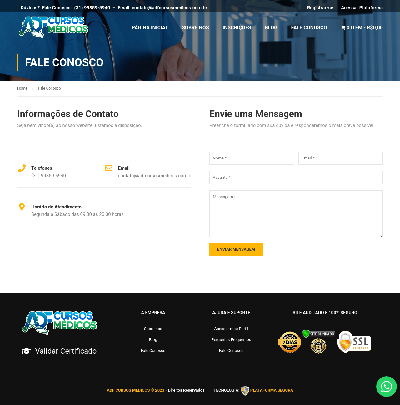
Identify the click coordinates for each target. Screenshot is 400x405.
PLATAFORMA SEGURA (271, 390)
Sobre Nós (195, 28)
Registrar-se (320, 8)
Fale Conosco (309, 28)
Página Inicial (150, 28)
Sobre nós (153, 328)
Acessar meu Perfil (231, 328)
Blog (271, 28)
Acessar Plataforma (362, 8)
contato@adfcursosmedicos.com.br (171, 8)
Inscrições (236, 28)
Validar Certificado (66, 351)
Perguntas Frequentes (231, 339)
